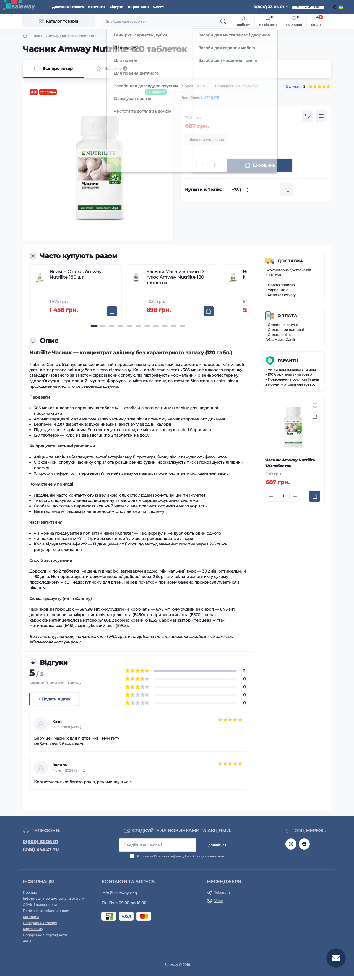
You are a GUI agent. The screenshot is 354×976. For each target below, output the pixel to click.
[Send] (286, 189)
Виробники (138, 7)
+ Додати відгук (54, 699)
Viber (218, 901)
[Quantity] (202, 165)
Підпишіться (215, 845)
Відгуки (116, 7)
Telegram (222, 892)
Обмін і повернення (40, 905)
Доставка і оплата (68, 7)
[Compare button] (321, 116)
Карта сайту (33, 929)
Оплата (287, 315)
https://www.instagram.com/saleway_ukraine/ (291, 844)
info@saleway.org (119, 892)
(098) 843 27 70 (41, 849)
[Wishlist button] (307, 116)
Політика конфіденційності (174, 856)
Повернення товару (40, 923)
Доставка (290, 260)
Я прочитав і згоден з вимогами (180, 856)
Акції (27, 941)
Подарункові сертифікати (45, 935)
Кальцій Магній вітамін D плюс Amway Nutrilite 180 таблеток (175, 277)
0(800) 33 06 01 (40, 841)
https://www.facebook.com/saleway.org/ (304, 844)
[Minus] (190, 165)
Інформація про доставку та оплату (53, 898)
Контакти (96, 7)
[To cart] (112, 311)
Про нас (30, 892)
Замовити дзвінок (308, 7)
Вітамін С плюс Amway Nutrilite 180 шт (75, 274)
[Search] (223, 21)
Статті (158, 7)
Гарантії (288, 360)
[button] (94, 326)
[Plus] (214, 165)
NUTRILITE (210, 98)
